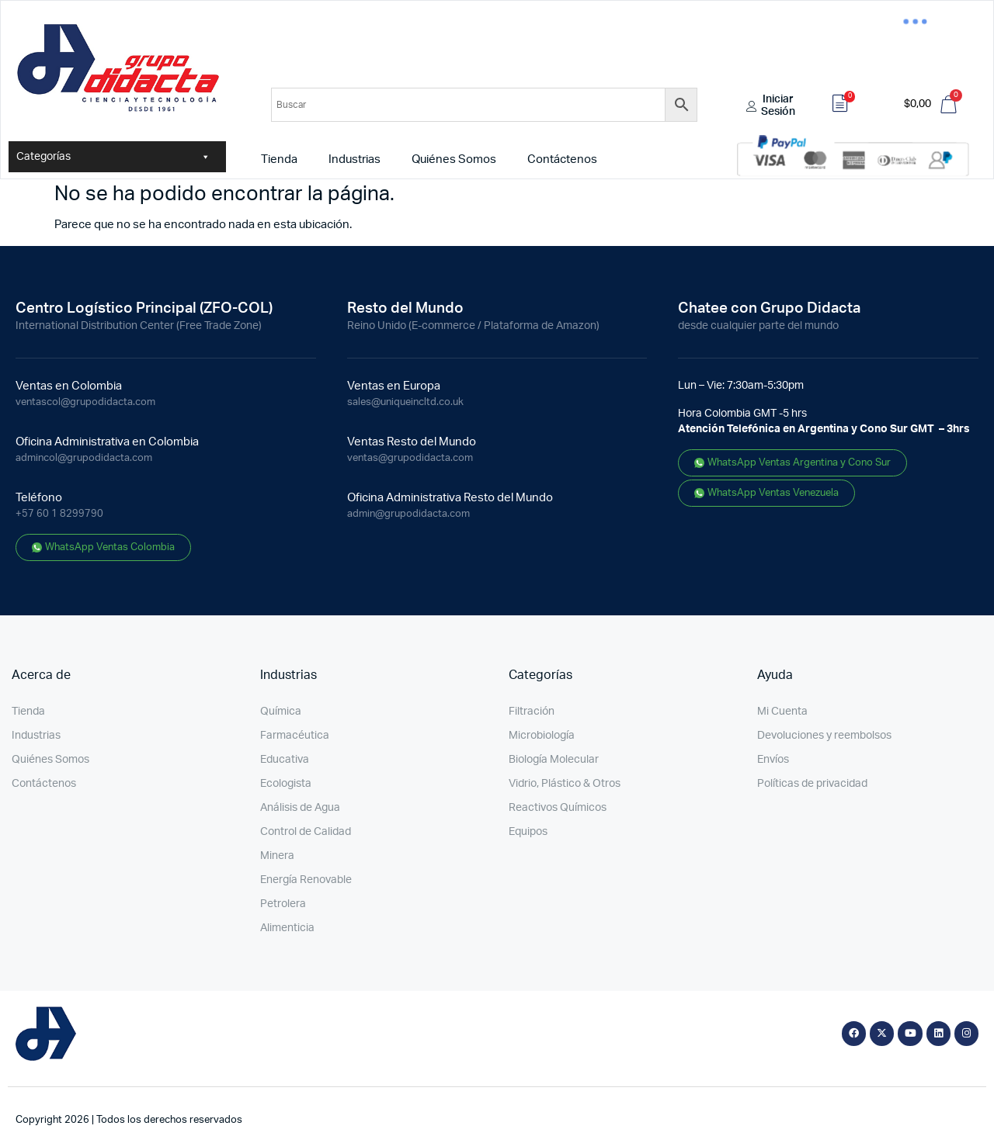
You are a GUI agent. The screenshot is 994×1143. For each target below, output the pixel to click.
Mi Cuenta (782, 711)
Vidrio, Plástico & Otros (564, 783)
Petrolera (283, 904)
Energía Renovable (306, 880)
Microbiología (542, 735)
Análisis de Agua (300, 807)
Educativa (284, 759)
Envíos (773, 759)
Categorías (113, 156)
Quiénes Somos (454, 159)
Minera (277, 855)
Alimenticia (287, 928)
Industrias (354, 159)
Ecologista (285, 783)
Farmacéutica (294, 735)
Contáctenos (562, 159)
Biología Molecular (554, 759)
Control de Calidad (305, 831)
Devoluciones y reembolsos (824, 735)
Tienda (279, 159)
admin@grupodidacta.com (408, 514)
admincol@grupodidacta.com (84, 458)
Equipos (528, 831)
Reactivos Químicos (557, 807)
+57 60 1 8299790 (59, 514)
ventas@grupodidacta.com (410, 458)
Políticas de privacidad (812, 783)
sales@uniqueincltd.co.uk (405, 402)
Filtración (531, 711)
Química (280, 711)
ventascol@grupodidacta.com (85, 402)
